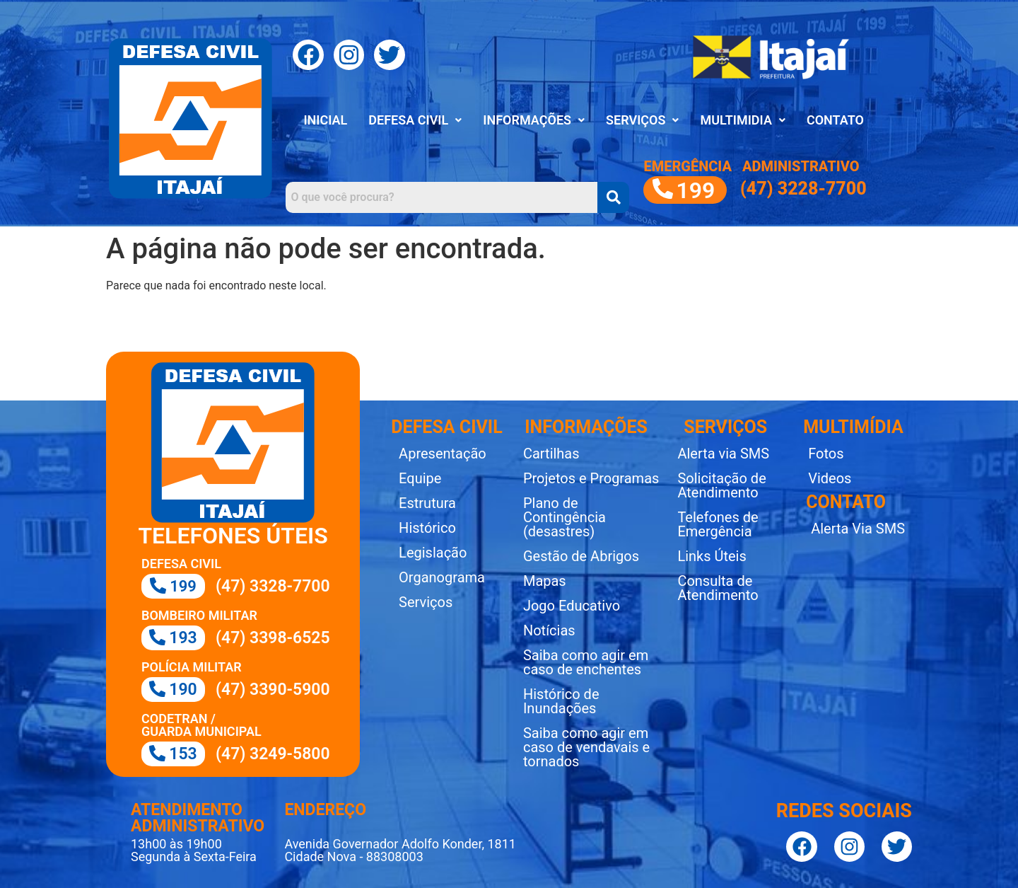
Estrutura (427, 503)
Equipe (420, 478)
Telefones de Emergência (717, 524)
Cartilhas (551, 453)
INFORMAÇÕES (534, 120)
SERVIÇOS (642, 120)
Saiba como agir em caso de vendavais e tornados (586, 747)
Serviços (425, 602)
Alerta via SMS (723, 453)
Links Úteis (711, 556)
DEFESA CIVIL (415, 120)
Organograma (442, 577)
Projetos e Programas (591, 478)
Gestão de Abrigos (581, 556)
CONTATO (835, 120)
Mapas (544, 580)
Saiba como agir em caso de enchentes (585, 662)
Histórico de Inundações (561, 701)
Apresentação (442, 453)
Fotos (825, 453)
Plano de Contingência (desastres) (564, 517)
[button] (415, 120)
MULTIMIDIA (742, 120)
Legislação (433, 552)
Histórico (427, 527)
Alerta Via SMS (858, 528)
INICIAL (325, 120)
